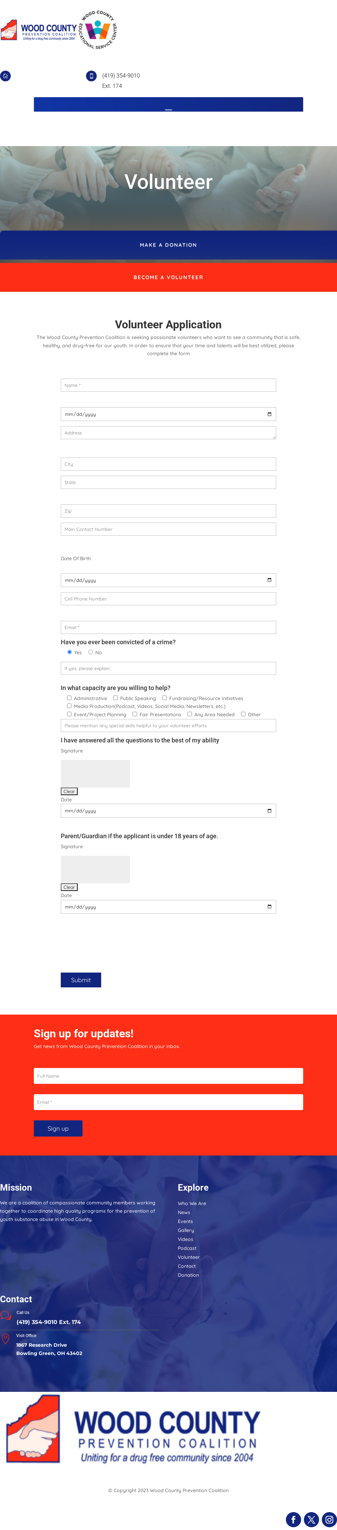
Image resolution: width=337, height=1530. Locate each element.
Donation (188, 1275)
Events (185, 1221)
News (184, 1212)
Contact (187, 1266)
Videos (185, 1239)
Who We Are (192, 1203)
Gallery (186, 1230)
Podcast (187, 1248)
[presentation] (113, 942)
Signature (72, 751)
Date (66, 800)
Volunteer (189, 1257)
